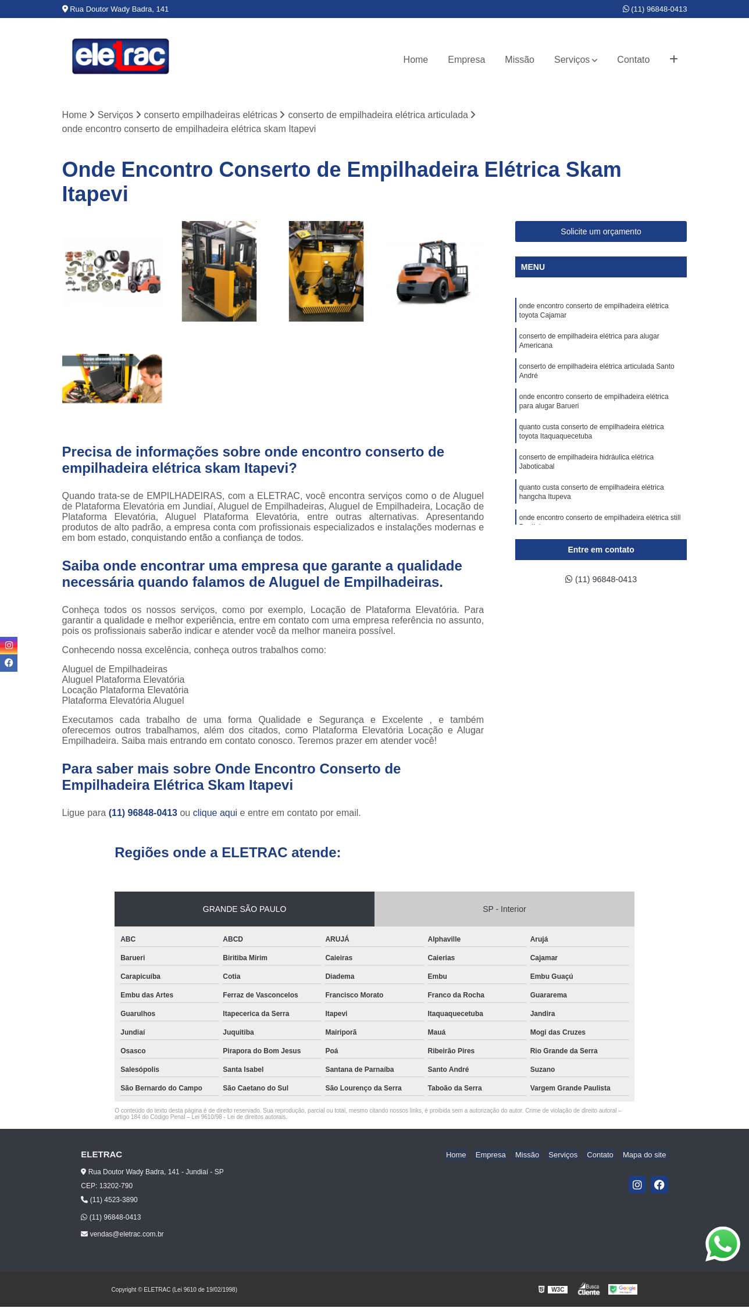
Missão (519, 60)
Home (416, 60)
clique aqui (215, 814)
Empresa (466, 60)
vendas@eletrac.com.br (122, 1235)
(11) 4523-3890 (109, 1201)
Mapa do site (646, 1156)
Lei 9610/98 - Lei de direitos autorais (239, 1118)
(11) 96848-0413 (655, 9)
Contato (633, 60)
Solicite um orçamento (601, 232)
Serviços (572, 60)
